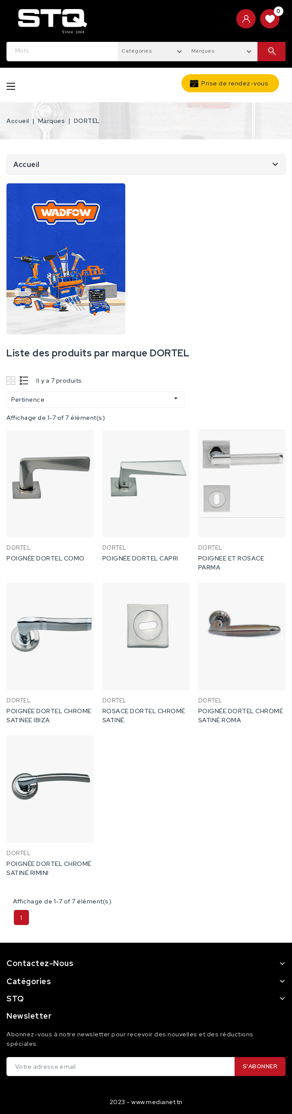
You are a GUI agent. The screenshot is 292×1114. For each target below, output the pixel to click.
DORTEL (18, 547)
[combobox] (153, 50)
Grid (11, 380)
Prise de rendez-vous (234, 83)
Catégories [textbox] (136, 50)
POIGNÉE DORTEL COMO (45, 558)
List (24, 380)
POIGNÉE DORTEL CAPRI (140, 558)
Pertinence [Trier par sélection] (95, 398)
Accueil (26, 164)
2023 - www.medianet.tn (146, 1102)
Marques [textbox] (203, 50)
